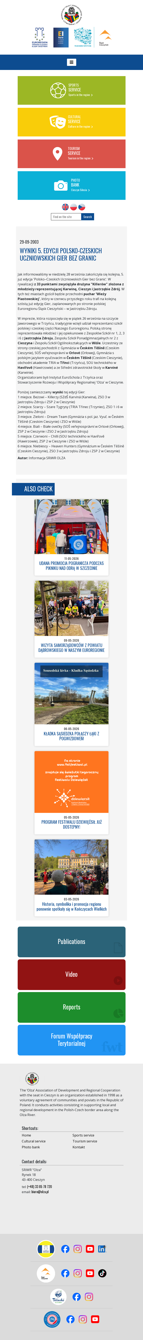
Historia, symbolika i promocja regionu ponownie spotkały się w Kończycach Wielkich (72, 906)
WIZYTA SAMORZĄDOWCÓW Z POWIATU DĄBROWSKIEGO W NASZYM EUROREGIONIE (71, 647)
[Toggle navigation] (71, 62)
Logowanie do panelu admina (10, 1331)
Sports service (83, 1135)
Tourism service (85, 1141)
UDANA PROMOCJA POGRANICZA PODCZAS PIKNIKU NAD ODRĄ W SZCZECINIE (71, 565)
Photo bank (31, 1147)
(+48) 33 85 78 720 (39, 1186)
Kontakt (79, 1147)
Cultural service (34, 1141)
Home (26, 1135)
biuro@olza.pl (40, 1191)
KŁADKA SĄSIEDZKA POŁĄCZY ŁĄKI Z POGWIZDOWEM (71, 735)
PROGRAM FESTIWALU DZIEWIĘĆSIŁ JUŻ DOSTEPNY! (72, 824)
